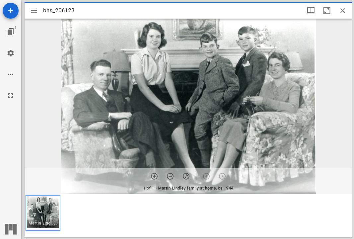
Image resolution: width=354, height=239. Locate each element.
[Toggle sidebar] (34, 11)
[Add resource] (11, 11)
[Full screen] (11, 96)
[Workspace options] (11, 74)
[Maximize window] (327, 11)
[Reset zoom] (186, 176)
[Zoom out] (170, 176)
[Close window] (343, 11)
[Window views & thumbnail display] (311, 11)
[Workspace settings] (11, 53)
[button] (43, 213)
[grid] (188, 215)
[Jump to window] (11, 32)
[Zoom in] (154, 176)
